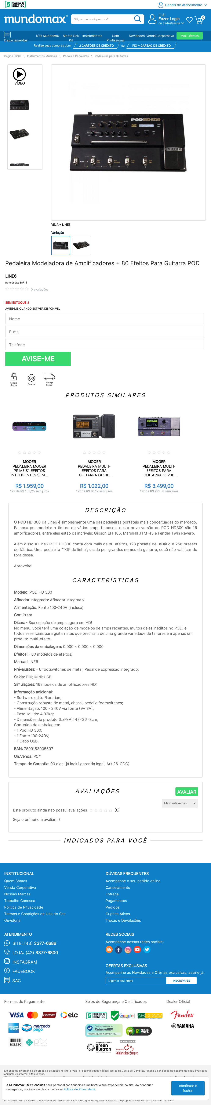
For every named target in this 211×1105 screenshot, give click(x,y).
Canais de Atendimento (183, 5)
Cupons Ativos (118, 914)
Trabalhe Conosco (19, 901)
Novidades (137, 36)
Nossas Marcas (17, 894)
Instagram (24, 962)
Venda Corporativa (160, 36)
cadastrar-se (171, 23)
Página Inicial (12, 56)
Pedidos (113, 907)
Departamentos (16, 40)
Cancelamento (118, 887)
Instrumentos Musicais (42, 56)
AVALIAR (186, 792)
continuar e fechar (188, 1088)
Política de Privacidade (23, 907)
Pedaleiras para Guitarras (111, 56)
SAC (16, 980)
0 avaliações (39, 289)
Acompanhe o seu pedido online (133, 881)
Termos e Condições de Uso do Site (35, 914)
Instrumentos (92, 36)
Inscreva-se (181, 980)
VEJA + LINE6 (60, 224)
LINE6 (11, 276)
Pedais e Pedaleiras (76, 56)
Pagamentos (116, 901)
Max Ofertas (190, 36)
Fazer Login (169, 19)
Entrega (112, 894)
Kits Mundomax (47, 36)
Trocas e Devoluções (123, 920)
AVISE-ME (38, 358)
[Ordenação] (180, 803)
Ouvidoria (12, 920)
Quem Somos (15, 881)
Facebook (23, 971)
